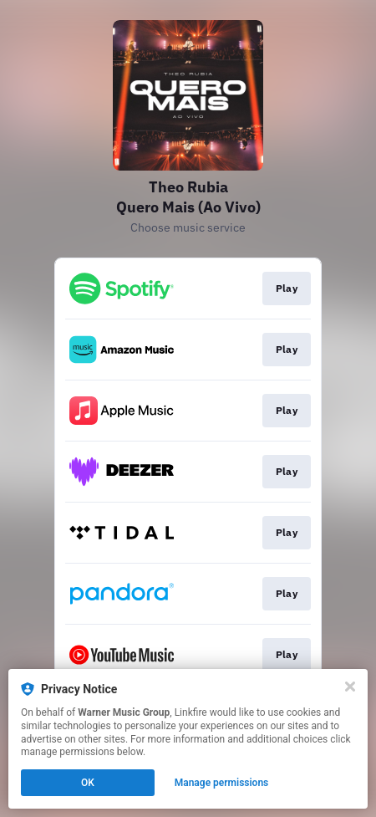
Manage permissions (222, 783)
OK (87, 783)
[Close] (350, 686)
